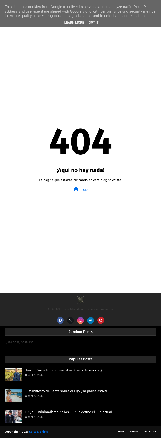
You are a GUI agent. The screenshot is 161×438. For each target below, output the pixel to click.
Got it (93, 22)
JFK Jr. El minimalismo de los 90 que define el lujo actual (68, 412)
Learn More (74, 22)
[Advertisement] (80, 63)
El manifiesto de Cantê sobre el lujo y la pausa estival (66, 391)
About (134, 431)
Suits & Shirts (38, 431)
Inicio (80, 189)
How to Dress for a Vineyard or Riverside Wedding (63, 370)
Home (121, 431)
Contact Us (149, 431)
